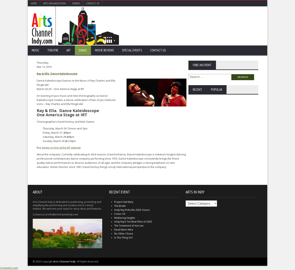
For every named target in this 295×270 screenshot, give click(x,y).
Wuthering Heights (124, 218)
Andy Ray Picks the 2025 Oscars (132, 210)
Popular (216, 89)
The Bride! (120, 206)
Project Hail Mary (123, 202)
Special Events (132, 50)
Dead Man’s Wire (123, 229)
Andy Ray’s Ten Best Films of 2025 (133, 221)
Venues (76, 3)
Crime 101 (120, 214)
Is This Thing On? (123, 237)
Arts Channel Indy (75, 25)
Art (68, 50)
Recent (197, 89)
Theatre (52, 50)
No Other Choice (123, 233)
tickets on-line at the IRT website (61, 147)
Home (34, 3)
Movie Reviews (104, 50)
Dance (83, 50)
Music (35, 50)
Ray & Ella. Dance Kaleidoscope (57, 73)
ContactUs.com (9, 268)
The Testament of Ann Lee (129, 225)
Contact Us (92, 3)
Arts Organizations (54, 3)
